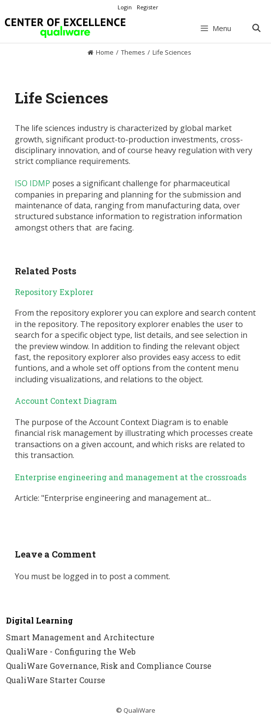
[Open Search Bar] (256, 28)
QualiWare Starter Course (55, 680)
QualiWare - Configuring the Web (71, 651)
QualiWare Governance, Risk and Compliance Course (108, 665)
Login (125, 7)
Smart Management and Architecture (80, 637)
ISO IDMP (32, 183)
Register (147, 7)
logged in (80, 576)
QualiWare (139, 710)
